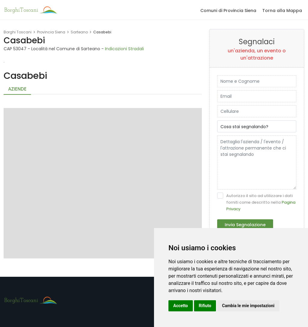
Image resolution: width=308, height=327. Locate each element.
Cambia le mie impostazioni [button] (248, 305)
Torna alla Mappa (282, 11)
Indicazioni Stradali (124, 49)
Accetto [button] (180, 305)
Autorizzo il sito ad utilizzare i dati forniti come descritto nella (256, 202)
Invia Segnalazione (245, 225)
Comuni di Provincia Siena (228, 11)
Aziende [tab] (17, 89)
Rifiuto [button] (205, 305)
